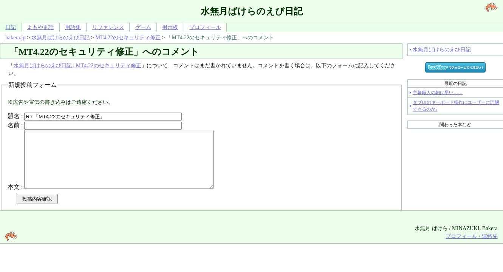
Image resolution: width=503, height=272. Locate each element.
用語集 (73, 27)
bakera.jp (15, 37)
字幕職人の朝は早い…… (438, 92)
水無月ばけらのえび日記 (60, 37)
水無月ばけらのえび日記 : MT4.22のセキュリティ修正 (77, 65)
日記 (10, 27)
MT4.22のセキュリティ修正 (128, 37)
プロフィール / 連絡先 (471, 247)
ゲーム (143, 27)
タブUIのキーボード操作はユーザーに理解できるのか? (456, 106)
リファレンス (108, 27)
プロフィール (205, 27)
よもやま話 (40, 27)
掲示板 (170, 27)
